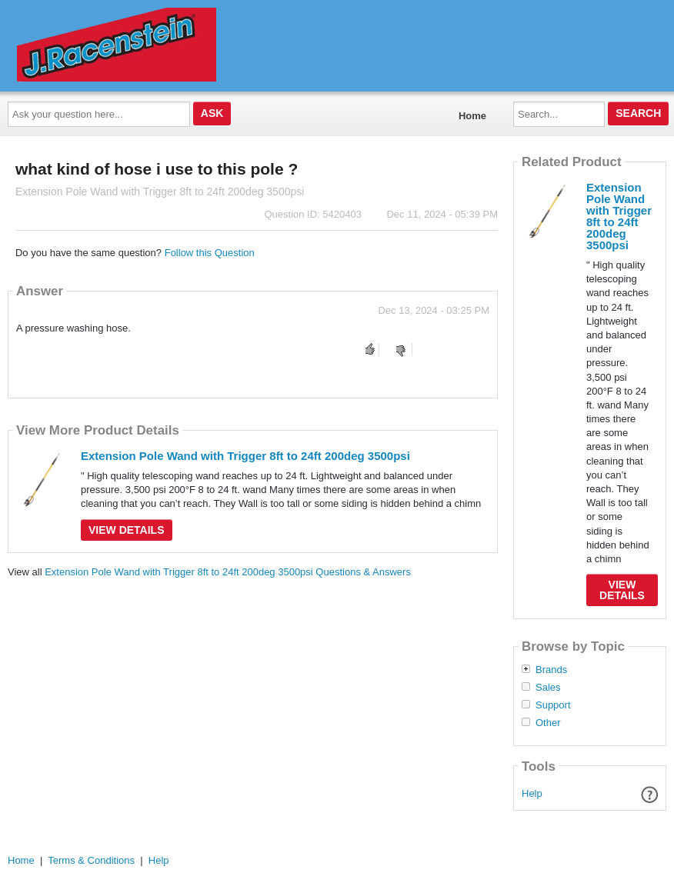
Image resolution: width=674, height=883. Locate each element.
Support (553, 705)
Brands (551, 670)
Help (532, 793)
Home (472, 116)
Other (548, 723)
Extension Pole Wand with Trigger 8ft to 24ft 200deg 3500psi (245, 455)
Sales (548, 687)
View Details (126, 530)
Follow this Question (210, 252)
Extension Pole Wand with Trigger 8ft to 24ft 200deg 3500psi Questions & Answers (228, 572)
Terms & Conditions (91, 860)
